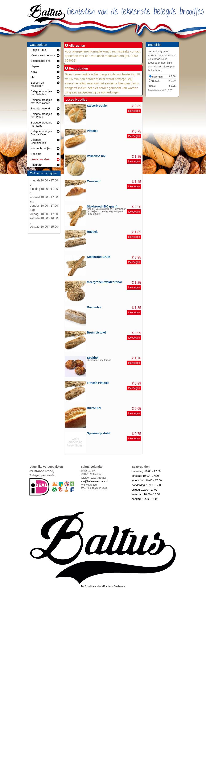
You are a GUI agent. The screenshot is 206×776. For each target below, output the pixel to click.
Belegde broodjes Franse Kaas (45, 133)
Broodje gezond (45, 108)
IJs (45, 77)
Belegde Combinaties (45, 141)
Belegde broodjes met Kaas (45, 124)
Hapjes (45, 66)
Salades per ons (45, 60)
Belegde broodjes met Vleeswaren (45, 101)
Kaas (45, 71)
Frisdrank (45, 164)
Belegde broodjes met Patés (45, 115)
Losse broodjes (45, 159)
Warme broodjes (45, 148)
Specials (45, 153)
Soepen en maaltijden (45, 84)
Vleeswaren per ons (45, 55)
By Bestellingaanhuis (92, 586)
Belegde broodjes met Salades (45, 93)
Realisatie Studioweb (114, 586)
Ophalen (155, 80)
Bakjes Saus (45, 49)
